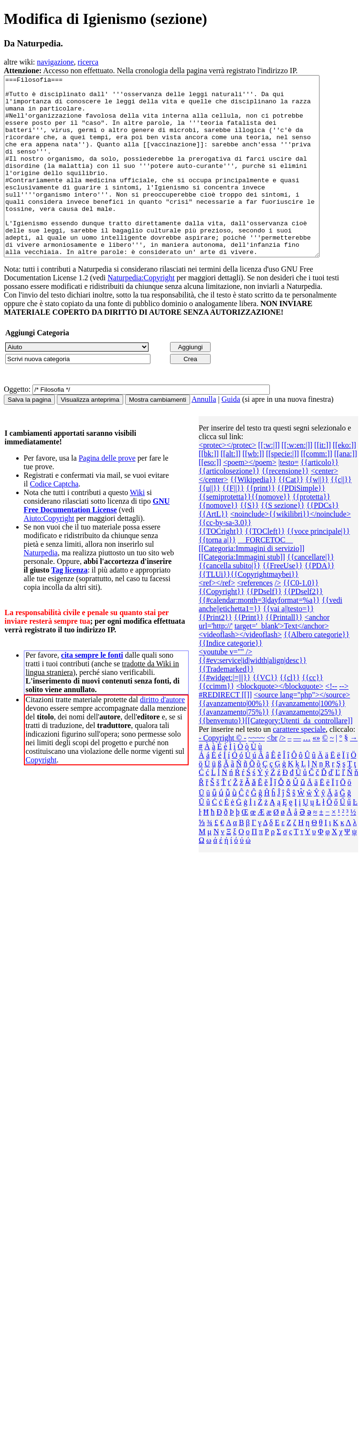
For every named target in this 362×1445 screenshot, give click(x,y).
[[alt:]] (231, 489)
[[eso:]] (210, 498)
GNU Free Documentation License (97, 541)
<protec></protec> (227, 481)
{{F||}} (233, 524)
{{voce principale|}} (318, 567)
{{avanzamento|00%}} (234, 739)
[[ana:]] (345, 489)
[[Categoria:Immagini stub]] (242, 593)
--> (344, 722)
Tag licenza (69, 606)
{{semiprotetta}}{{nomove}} (244, 533)
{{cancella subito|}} (229, 601)
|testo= (288, 498)
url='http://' (216, 662)
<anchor (317, 653)
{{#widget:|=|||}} (225, 713)
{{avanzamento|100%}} (308, 739)
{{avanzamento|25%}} (306, 748)
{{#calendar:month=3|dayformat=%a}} (259, 636)
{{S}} (249, 541)
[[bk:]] (209, 489)
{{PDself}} (264, 627)
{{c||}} (340, 515)
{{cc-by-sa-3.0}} (225, 558)
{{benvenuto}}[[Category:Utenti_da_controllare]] (275, 756)
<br (271, 774)
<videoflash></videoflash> (240, 670)
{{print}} (260, 524)
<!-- (331, 722)
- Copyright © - (222, 774)
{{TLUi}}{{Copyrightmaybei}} (248, 610)
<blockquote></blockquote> (279, 722)
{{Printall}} (284, 653)
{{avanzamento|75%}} (234, 748)
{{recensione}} (285, 507)
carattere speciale (299, 765)
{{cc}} (312, 713)
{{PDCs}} (323, 541)
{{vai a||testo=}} (288, 644)
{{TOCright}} (221, 567)
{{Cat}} (290, 515)
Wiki (137, 528)
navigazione (55, 62)
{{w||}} (317, 515)
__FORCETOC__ (265, 576)
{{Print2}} (215, 653)
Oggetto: (17, 425)
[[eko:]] (344, 481)
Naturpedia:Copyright (140, 313)
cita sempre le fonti (92, 691)
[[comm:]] (316, 489)
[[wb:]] (253, 489)
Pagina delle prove (107, 494)
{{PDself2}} (303, 627)
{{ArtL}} (213, 550)
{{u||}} (209, 524)
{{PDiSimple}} (301, 524)
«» (316, 774)
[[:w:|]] (269, 481)
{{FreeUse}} (283, 601)
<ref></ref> (217, 619)
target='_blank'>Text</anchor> (281, 662)
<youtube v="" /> (225, 688)
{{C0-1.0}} (301, 619)
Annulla (204, 435)
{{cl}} (290, 713)
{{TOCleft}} (265, 567)
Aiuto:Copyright (49, 554)
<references (255, 619)
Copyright (41, 796)
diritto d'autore (162, 735)
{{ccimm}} (216, 722)
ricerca (88, 62)
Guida (231, 435)
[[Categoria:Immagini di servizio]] (251, 584)
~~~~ (256, 774)
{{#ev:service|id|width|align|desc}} (253, 696)
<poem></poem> (250, 498)
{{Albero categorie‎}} (317, 670)
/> (278, 619)
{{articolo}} (319, 498)
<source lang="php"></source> (302, 731)
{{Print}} (249, 653)
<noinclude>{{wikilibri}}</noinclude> (290, 550)
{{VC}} (265, 713)
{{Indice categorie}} (230, 679)
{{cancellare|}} (310, 593)
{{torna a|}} (217, 576)
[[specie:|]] (282, 489)
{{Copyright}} (222, 627)
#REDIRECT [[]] (225, 731)
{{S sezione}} (283, 541)
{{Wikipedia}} (253, 515)
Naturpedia (41, 589)
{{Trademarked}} (226, 705)
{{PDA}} (320, 601)
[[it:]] (322, 481)
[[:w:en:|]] (297, 481)
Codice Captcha (54, 520)
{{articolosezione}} (229, 507)
